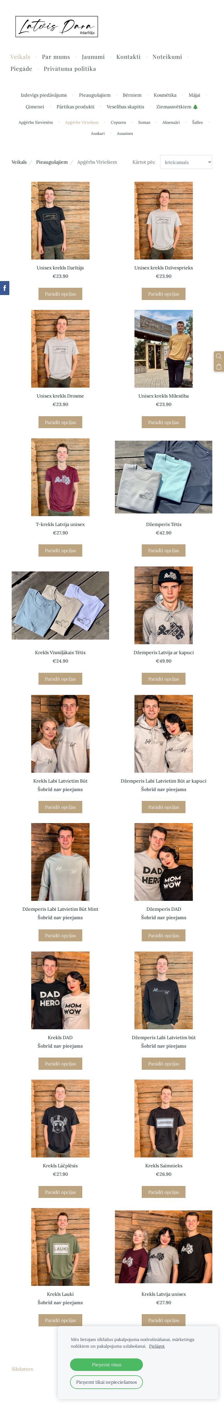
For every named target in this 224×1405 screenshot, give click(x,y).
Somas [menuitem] (144, 123)
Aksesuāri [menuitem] (171, 123)
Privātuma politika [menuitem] (71, 69)
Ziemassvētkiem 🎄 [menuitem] (177, 107)
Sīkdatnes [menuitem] (22, 1369)
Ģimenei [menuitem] (35, 107)
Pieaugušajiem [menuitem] (95, 96)
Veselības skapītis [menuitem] (125, 107)
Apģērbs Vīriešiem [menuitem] (82, 123)
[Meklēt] (219, 356)
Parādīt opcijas (60, 294)
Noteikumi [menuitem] (168, 57)
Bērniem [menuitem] (132, 96)
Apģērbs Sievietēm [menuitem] (36, 123)
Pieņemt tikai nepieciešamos (106, 1382)
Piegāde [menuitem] (23, 69)
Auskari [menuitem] (98, 134)
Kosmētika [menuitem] (165, 96)
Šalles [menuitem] (197, 123)
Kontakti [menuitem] (130, 57)
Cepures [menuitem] (118, 123)
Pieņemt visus (106, 1364)
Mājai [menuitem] (194, 96)
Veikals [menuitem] (22, 57)
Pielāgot (157, 1346)
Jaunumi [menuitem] (94, 57)
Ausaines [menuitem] (125, 134)
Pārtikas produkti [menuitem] (75, 107)
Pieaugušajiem (52, 162)
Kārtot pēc (143, 162)
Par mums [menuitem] (57, 57)
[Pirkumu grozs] (219, 366)
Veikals (19, 162)
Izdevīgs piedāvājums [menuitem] (44, 96)
